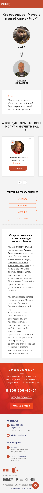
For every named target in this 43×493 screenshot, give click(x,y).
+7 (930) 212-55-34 (18, 428)
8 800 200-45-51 (21, 390)
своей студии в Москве (21, 300)
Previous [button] (20, 182)
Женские (22, 205)
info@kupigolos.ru (21, 397)
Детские (22, 212)
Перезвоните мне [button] (21, 406)
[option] (18, 156)
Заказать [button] (18, 168)
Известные (22, 219)
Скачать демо (17, 163)
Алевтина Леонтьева (18, 158)
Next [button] (25, 182)
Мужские (22, 199)
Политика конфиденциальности (20, 488)
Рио (11, 103)
